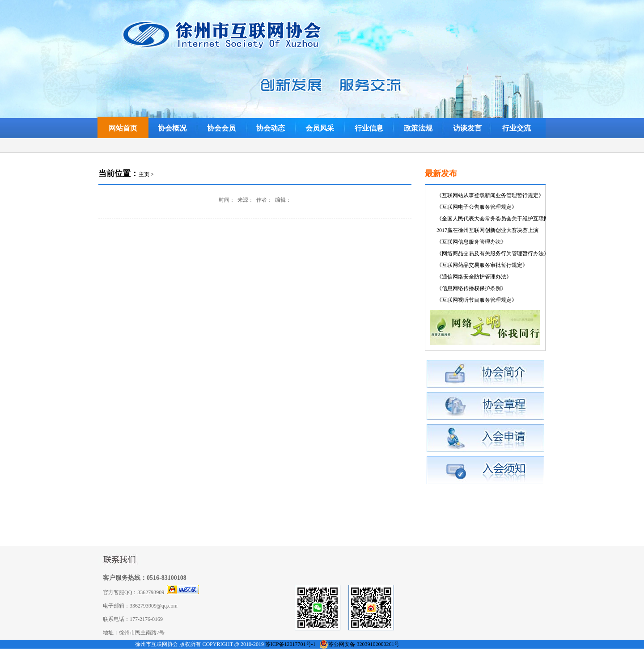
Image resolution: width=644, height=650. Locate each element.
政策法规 (418, 128)
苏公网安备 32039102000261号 (363, 644)
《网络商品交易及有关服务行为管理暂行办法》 (492, 253)
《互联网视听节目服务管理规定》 (476, 300)
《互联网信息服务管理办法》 (471, 242)
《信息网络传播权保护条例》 (471, 288)
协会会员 (221, 128)
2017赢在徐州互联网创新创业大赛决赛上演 (487, 230)
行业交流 (516, 128)
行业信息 (369, 128)
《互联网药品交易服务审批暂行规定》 (482, 265)
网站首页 (123, 128)
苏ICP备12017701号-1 (290, 644)
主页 (144, 174)
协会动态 (270, 128)
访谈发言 (467, 128)
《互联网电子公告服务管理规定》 (476, 207)
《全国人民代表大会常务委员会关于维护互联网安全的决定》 (508, 218)
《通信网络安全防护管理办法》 (474, 277)
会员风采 (319, 128)
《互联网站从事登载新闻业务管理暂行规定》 (490, 195)
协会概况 (172, 128)
